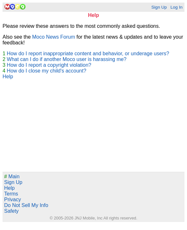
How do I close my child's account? (46, 70)
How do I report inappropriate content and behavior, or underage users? (88, 53)
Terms (11, 193)
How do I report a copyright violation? (49, 65)
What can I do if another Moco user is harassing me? (66, 59)
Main (11, 176)
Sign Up (159, 7)
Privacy (12, 199)
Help (8, 76)
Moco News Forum (53, 37)
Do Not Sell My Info (26, 205)
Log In (176, 7)
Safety (11, 211)
